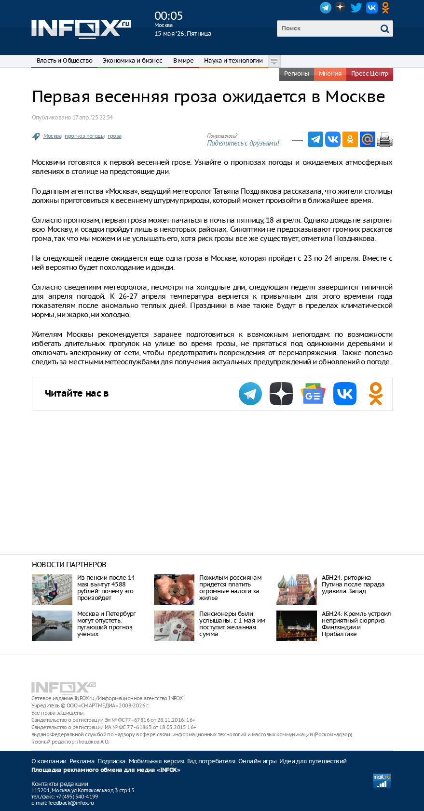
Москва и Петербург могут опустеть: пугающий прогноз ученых (106, 624)
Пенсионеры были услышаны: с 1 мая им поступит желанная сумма (232, 624)
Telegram (325, 7)
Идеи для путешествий (312, 761)
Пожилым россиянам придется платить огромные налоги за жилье (230, 587)
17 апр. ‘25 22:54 (92, 117)
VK (372, 7)
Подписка (111, 761)
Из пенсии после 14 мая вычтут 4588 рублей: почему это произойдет (106, 587)
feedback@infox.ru (71, 802)
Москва (52, 136)
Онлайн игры (257, 761)
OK (387, 7)
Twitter (356, 7)
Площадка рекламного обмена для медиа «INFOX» (105, 770)
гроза (114, 136)
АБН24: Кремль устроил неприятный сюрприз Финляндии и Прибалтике (356, 624)
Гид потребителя (211, 761)
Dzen (341, 7)
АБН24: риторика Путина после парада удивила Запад (353, 584)
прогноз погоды (84, 136)
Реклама (82, 761)
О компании (49, 761)
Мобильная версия (156, 761)
